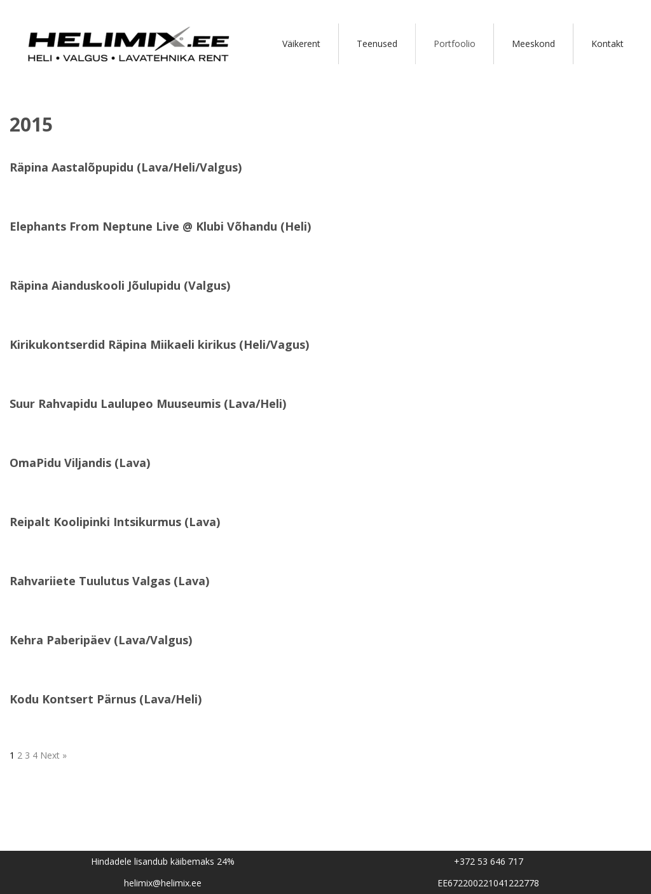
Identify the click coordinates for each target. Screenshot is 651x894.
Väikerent (301, 43)
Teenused (377, 43)
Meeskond (533, 43)
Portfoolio (455, 43)
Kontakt (607, 43)
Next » (53, 755)
